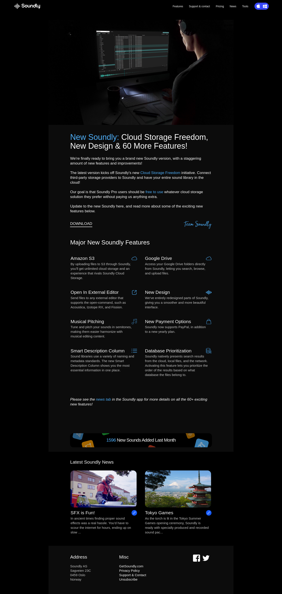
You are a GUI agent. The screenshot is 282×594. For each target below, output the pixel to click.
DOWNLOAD (81, 224)
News (233, 6)
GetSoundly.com (131, 566)
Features (178, 6)
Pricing (220, 6)
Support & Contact (132, 575)
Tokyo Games (159, 512)
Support (199, 6)
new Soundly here (109, 206)
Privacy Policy (129, 570)
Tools (245, 6)
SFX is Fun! (82, 512)
